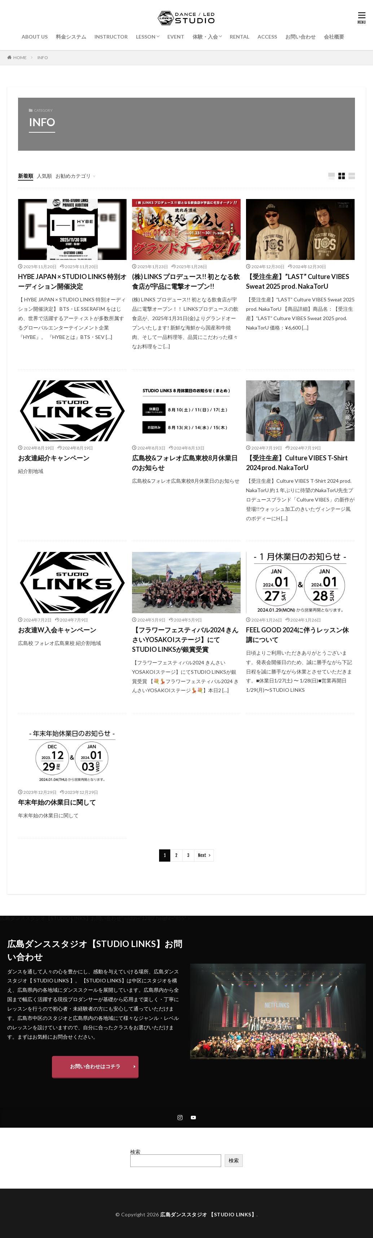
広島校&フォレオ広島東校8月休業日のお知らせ (185, 463)
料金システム (71, 37)
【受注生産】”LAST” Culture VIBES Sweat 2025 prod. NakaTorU (297, 281)
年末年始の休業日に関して (57, 802)
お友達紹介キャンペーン (53, 458)
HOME (20, 57)
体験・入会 (205, 37)
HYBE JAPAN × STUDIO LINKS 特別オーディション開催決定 (72, 281)
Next (202, 855)
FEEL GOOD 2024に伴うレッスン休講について (297, 635)
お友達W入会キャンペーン (57, 630)
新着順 (25, 176)
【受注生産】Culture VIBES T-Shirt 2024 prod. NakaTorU (297, 463)
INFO (43, 57)
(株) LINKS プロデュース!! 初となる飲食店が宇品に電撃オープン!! (186, 281)
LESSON (145, 37)
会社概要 (334, 37)
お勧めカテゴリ (73, 176)
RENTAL (239, 37)
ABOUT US (35, 37)
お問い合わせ (300, 37)
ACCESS (267, 37)
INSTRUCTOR (111, 37)
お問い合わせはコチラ (95, 1066)
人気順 (44, 176)
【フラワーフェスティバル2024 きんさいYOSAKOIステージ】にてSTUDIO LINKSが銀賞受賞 (185, 639)
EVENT (175, 37)
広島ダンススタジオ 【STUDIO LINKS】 (208, 1214)
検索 (135, 1152)
